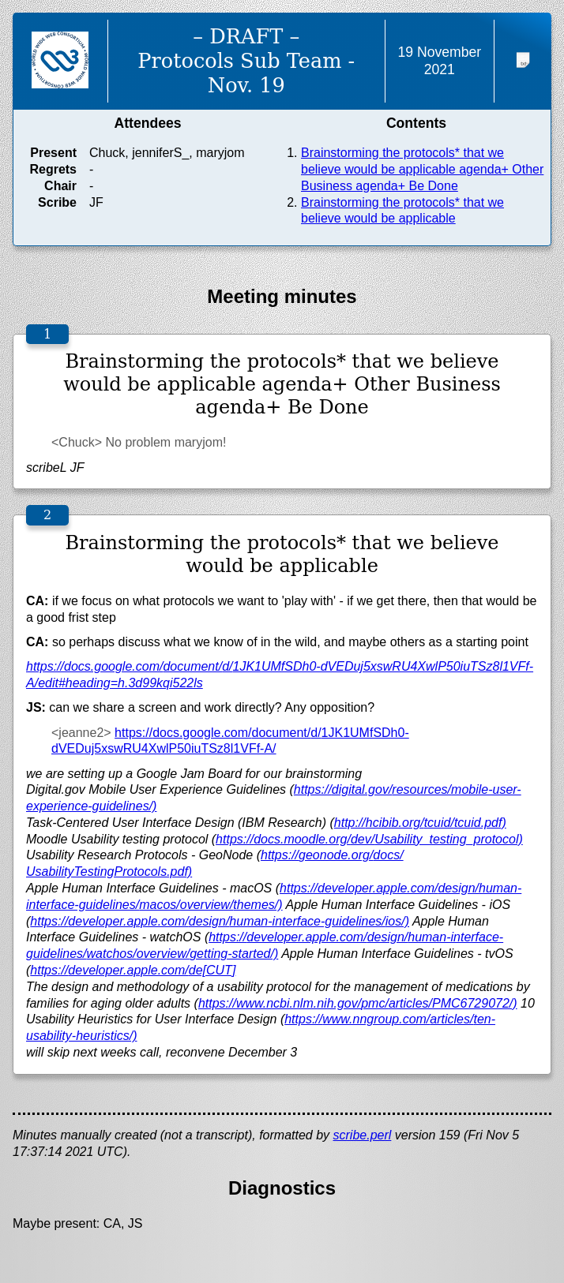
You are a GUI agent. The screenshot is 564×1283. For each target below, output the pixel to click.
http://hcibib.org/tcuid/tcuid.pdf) (420, 822)
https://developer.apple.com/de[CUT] (132, 970)
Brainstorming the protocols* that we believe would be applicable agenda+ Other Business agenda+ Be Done (422, 169)
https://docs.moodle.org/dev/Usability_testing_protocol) (369, 839)
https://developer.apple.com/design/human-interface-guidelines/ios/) (219, 921)
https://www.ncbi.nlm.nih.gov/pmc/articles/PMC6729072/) (357, 1003)
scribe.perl (362, 1135)
